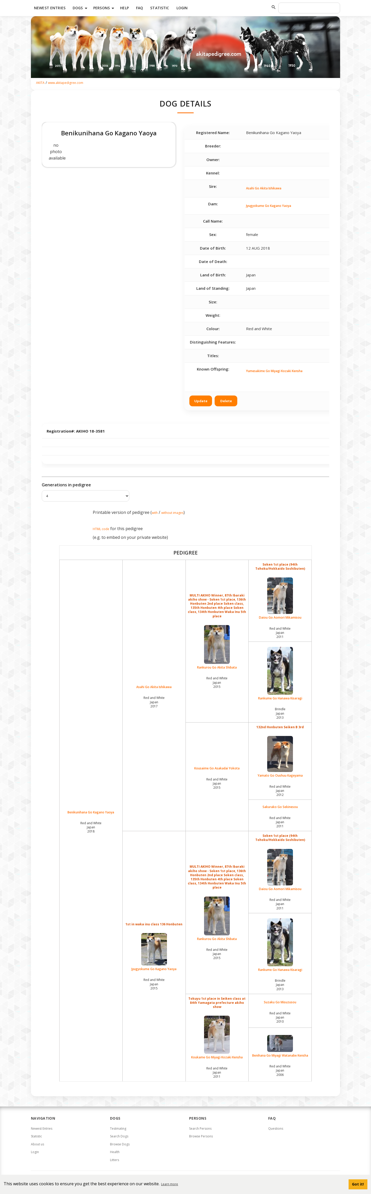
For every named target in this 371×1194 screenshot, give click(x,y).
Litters (114, 1160)
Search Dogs (119, 1136)
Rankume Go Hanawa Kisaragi (280, 673)
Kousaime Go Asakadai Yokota (217, 768)
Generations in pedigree (66, 485)
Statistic (159, 7)
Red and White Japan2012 (280, 790)
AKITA (40, 83)
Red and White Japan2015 (216, 682)
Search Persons (200, 1128)
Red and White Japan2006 (280, 1070)
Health (115, 1152)
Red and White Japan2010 (280, 1017)
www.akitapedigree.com (65, 83)
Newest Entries (49, 7)
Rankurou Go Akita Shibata (217, 647)
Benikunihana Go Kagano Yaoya (91, 812)
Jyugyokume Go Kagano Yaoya (268, 206)
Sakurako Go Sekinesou (280, 807)
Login (182, 7)
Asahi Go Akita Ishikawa (263, 188)
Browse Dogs (120, 1144)
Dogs (81, 8)
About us (37, 1144)
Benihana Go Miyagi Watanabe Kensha (280, 1046)
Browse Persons (201, 1136)
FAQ (139, 7)
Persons (104, 8)
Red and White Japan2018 (91, 827)
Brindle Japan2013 (280, 713)
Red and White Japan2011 (280, 632)
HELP (124, 7)
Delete (226, 401)
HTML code (101, 529)
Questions (275, 1128)
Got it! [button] (358, 1184)
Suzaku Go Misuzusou (280, 1002)
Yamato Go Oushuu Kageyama (280, 757)
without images (172, 513)
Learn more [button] (169, 1184)
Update (200, 401)
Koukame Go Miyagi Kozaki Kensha (217, 1037)
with (155, 513)
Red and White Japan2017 (154, 702)
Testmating (118, 1128)
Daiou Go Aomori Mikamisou (280, 598)
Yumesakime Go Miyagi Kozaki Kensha (274, 371)
